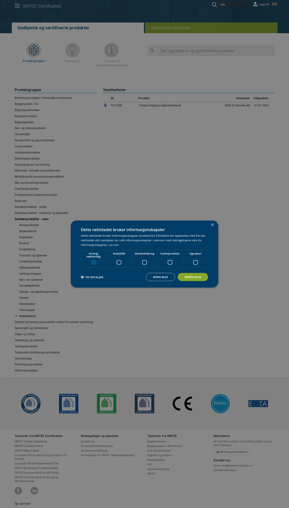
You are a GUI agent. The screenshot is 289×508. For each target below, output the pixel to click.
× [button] (212, 224)
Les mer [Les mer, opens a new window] (114, 244)
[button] (92, 277)
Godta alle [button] (192, 277)
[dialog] (144, 253)
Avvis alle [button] (160, 277)
